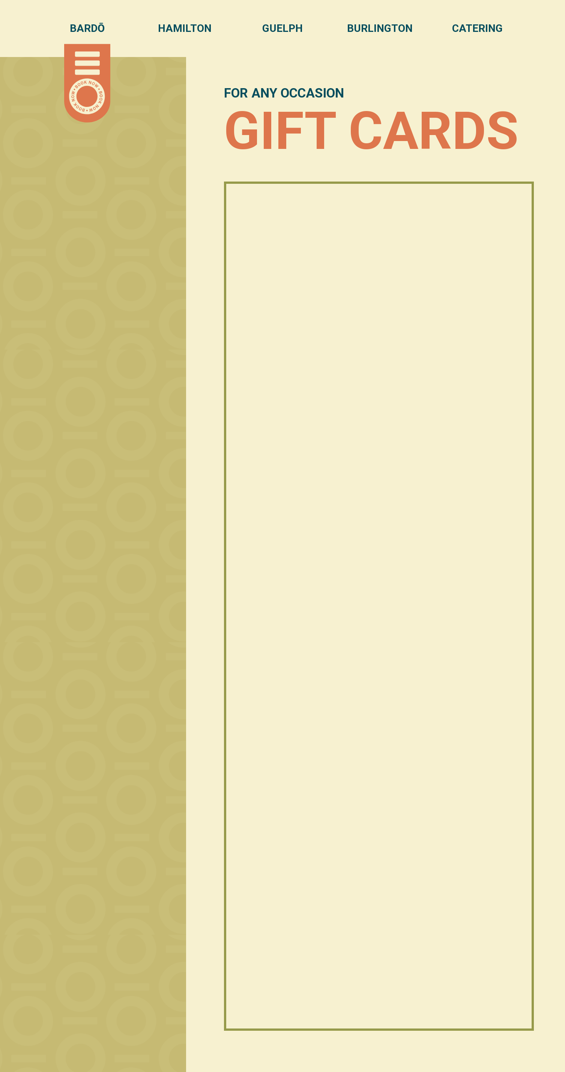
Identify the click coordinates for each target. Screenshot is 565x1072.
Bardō (87, 28)
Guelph (282, 28)
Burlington (380, 28)
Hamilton (185, 28)
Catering (477, 28)
